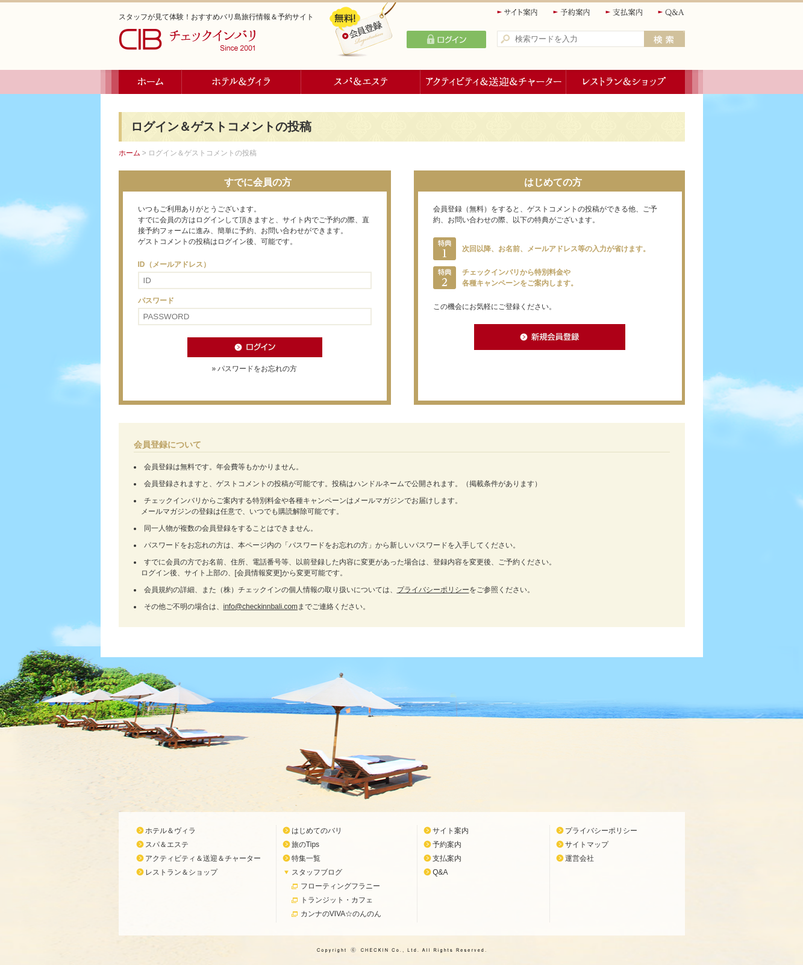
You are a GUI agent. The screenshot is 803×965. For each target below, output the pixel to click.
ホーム (150, 82)
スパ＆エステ (360, 82)
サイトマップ (586, 844)
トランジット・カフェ (337, 900)
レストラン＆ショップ (625, 82)
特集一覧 (306, 858)
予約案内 (572, 12)
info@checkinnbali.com (260, 606)
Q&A (671, 12)
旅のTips (305, 844)
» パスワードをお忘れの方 (254, 368)
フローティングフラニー (340, 886)
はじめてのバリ (317, 830)
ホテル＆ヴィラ (241, 82)
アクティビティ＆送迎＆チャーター (493, 82)
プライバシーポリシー (433, 590)
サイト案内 (518, 12)
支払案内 (624, 12)
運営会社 (579, 858)
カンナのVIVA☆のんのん (341, 914)
